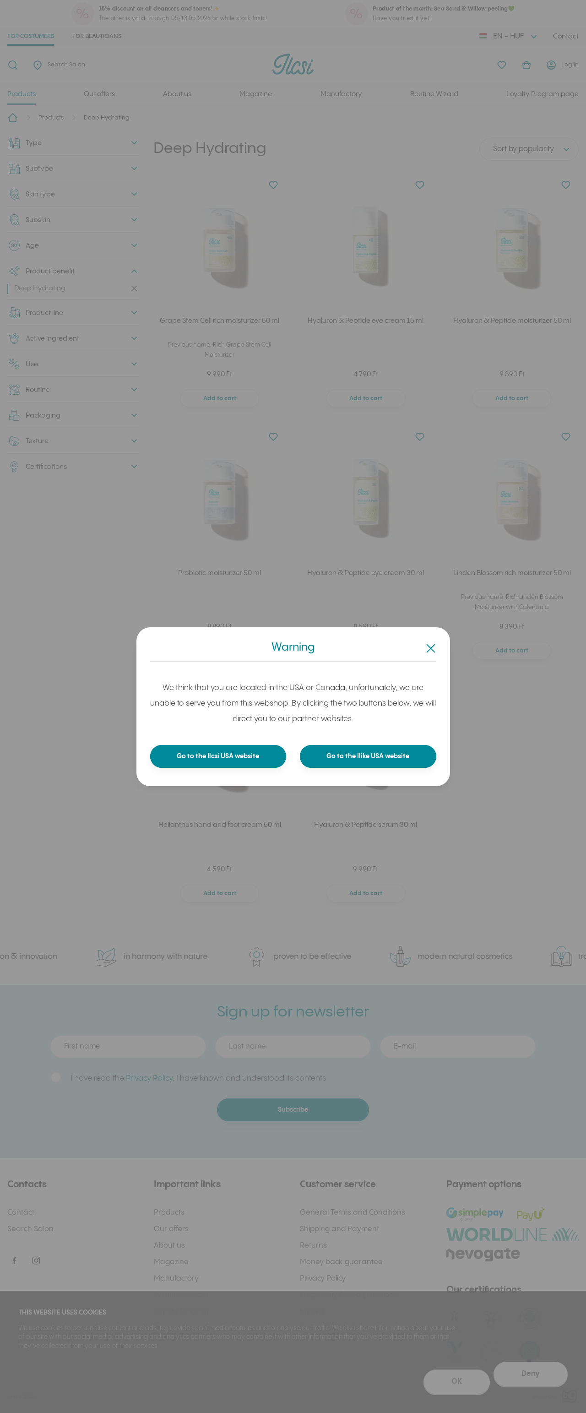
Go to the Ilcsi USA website (218, 756)
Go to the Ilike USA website (368, 756)
